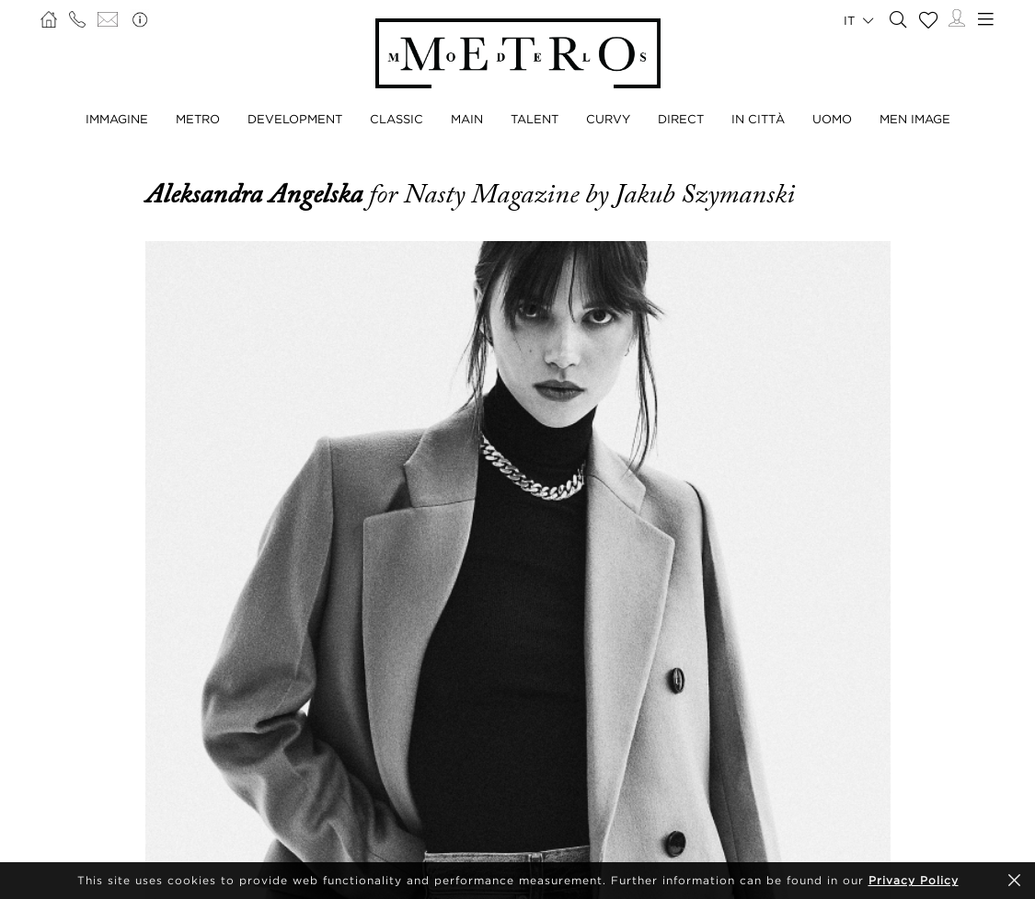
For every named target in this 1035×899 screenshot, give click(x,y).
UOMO (832, 118)
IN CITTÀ (758, 118)
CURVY (608, 118)
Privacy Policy (913, 880)
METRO (198, 118)
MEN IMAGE (915, 118)
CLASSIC (396, 118)
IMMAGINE (117, 118)
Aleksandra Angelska (257, 194)
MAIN (467, 118)
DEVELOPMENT (294, 118)
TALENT (534, 118)
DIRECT (681, 118)
